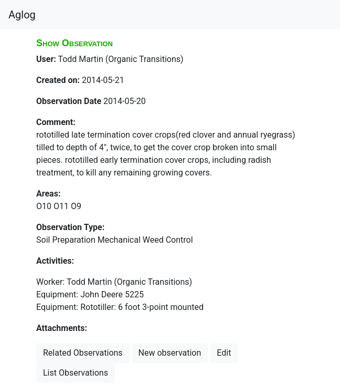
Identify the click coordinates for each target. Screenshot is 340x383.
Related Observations (83, 353)
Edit (224, 353)
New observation (170, 353)
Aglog (22, 14)
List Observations (75, 373)
